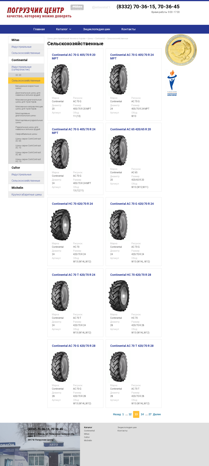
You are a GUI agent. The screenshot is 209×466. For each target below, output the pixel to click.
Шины (90, 38)
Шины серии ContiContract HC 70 (28, 160)
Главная (39, 29)
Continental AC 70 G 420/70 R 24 (132, 203)
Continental (19, 60)
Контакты (128, 29)
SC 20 (18, 75)
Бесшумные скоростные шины (27, 87)
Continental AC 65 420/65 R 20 (130, 129)
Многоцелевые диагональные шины (26, 114)
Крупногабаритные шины (27, 194)
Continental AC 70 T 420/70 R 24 (73, 274)
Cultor (16, 167)
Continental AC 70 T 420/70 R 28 (131, 345)
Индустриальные (22, 46)
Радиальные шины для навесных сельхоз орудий (28, 128)
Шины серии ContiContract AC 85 (28, 153)
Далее (157, 414)
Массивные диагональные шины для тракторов (28, 100)
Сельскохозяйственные (26, 53)
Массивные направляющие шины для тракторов (29, 107)
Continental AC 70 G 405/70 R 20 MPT (73, 56)
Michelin (17, 187)
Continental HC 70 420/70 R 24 (72, 203)
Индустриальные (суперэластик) (22, 68)
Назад (117, 414)
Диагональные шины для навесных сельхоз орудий (28, 94)
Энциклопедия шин (96, 29)
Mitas (15, 40)
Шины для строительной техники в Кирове (66, 38)
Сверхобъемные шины (26, 134)
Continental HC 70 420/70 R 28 (130, 274)
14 (142, 414)
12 (130, 414)
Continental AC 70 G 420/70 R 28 (73, 345)
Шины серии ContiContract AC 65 (28, 139)
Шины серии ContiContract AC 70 (28, 146)
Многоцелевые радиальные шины (29, 121)
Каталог (62, 29)
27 (150, 414)
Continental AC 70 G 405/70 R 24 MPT (132, 56)
